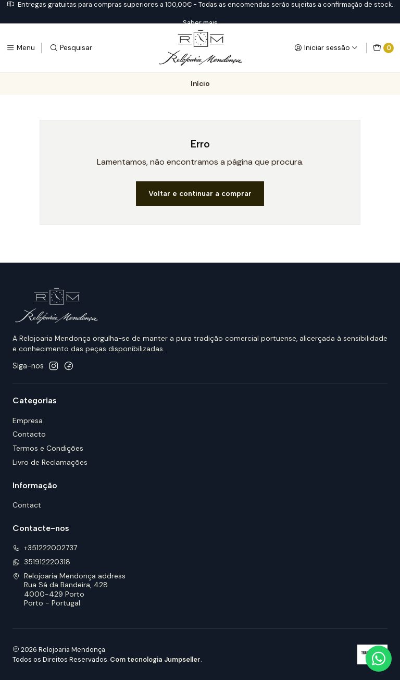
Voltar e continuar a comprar (200, 193)
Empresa (27, 420)
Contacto (29, 434)
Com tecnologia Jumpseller (155, 659)
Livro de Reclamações (50, 462)
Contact (26, 505)
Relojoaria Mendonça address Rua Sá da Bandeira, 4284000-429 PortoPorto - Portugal (69, 589)
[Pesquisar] (70, 48)
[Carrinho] (383, 48)
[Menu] (20, 48)
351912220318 (41, 561)
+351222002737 (44, 547)
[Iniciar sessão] (326, 48)
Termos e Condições (47, 448)
